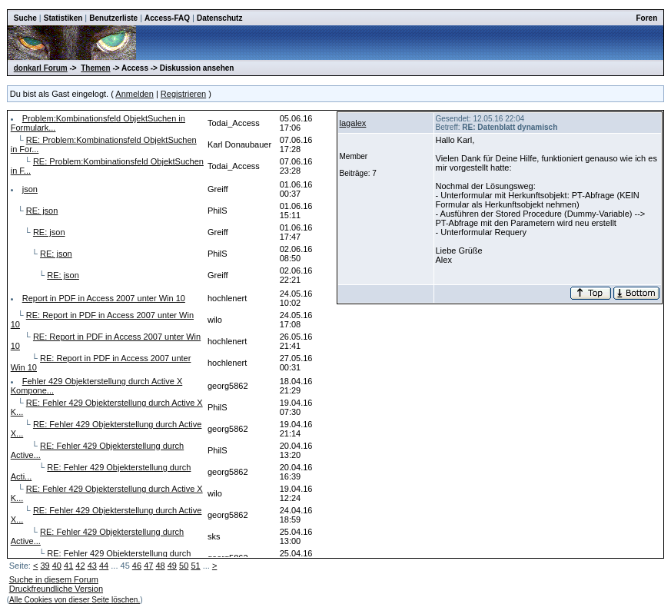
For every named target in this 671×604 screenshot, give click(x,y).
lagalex (353, 123)
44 (103, 565)
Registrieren (183, 93)
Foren (646, 18)
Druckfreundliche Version (56, 588)
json (30, 189)
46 (136, 565)
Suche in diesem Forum (53, 579)
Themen (95, 68)
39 (44, 565)
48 (159, 565)
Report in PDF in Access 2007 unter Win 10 (103, 298)
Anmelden (134, 93)
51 (195, 565)
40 (56, 565)
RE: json (42, 210)
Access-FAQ (167, 18)
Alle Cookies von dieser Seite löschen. (74, 600)
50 (183, 565)
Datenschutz (219, 18)
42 (80, 565)
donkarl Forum (41, 68)
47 (148, 565)
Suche (25, 18)
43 (92, 565)
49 (172, 565)
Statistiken (63, 18)
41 (68, 565)
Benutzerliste (113, 18)
